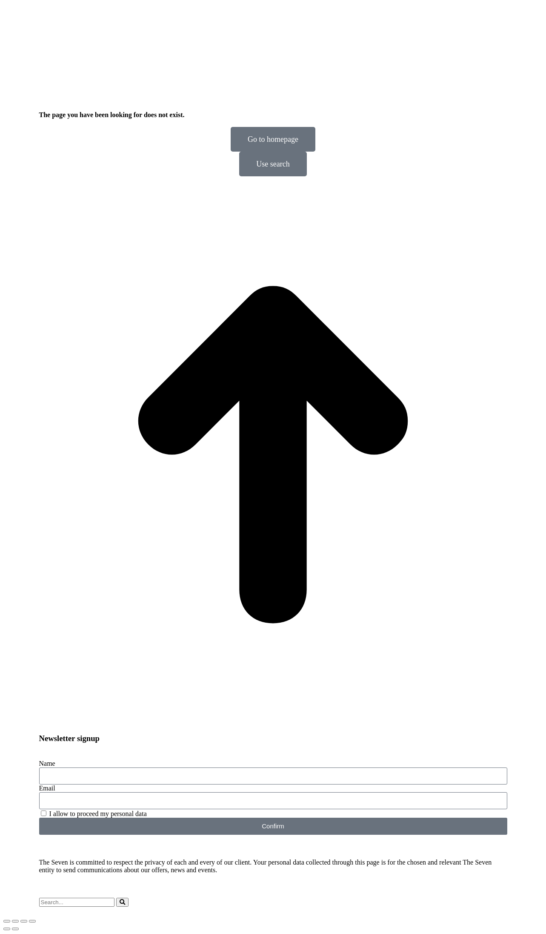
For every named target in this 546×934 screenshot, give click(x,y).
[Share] (15, 921)
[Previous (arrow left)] (6, 929)
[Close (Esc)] (6, 921)
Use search (272, 164)
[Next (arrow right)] (15, 929)
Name (47, 763)
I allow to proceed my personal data (98, 813)
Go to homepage (273, 139)
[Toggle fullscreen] (23, 921)
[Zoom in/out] (32, 921)
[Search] (122, 902)
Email (47, 788)
